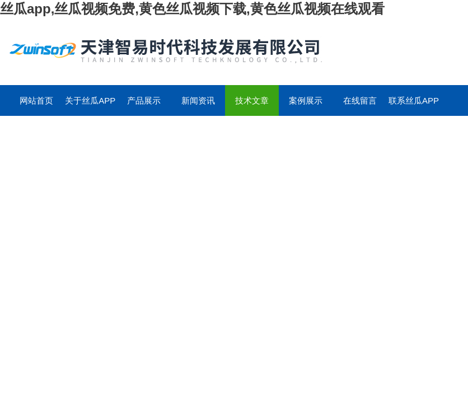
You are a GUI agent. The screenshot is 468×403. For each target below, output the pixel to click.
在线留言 (360, 100)
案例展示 (305, 100)
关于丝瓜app (90, 100)
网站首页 (36, 100)
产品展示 (144, 100)
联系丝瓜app (414, 100)
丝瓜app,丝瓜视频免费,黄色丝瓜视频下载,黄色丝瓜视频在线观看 (192, 8)
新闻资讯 (198, 100)
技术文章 (252, 100)
